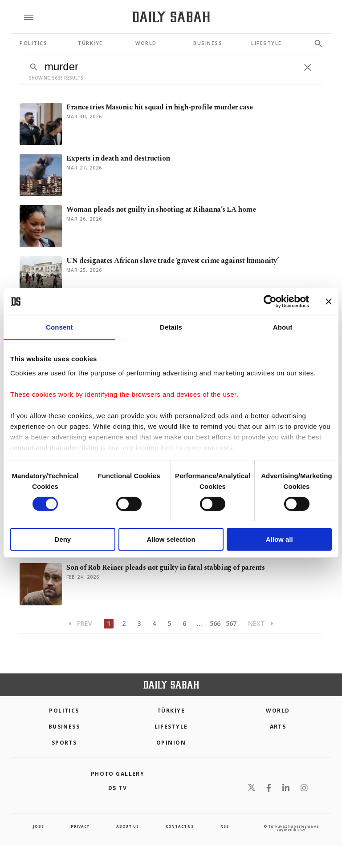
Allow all (279, 539)
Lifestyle (171, 726)
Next (260, 623)
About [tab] (283, 327)
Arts (278, 726)
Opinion (171, 742)
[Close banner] (329, 301)
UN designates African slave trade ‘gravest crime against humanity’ (172, 260)
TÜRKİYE (171, 710)
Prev (80, 623)
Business (64, 726)
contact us (180, 826)
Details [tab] (171, 327)
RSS (224, 826)
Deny (62, 539)
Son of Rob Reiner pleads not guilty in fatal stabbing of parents (165, 567)
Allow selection (171, 539)
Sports (64, 742)
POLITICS (64, 710)
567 (231, 623)
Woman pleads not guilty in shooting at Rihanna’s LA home (161, 209)
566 (215, 623)
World (277, 710)
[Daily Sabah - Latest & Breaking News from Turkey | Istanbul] (171, 17)
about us (127, 826)
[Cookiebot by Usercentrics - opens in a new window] (270, 301)
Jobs (38, 826)
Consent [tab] (59, 327)
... (199, 623)
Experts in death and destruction (118, 158)
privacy (80, 826)
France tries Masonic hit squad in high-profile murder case (159, 107)
